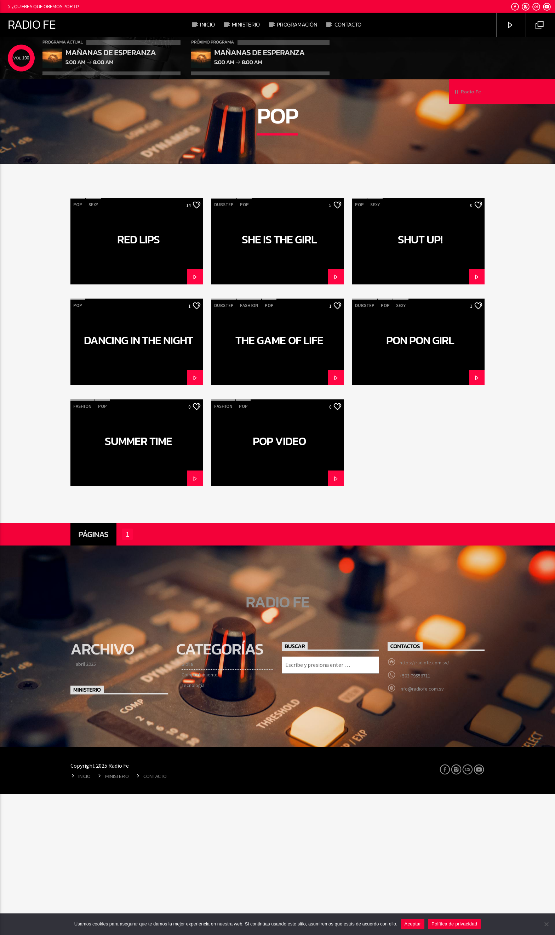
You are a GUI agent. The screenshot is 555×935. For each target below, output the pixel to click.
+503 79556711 (415, 818)
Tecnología (193, 828)
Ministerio (246, 24)
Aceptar (413, 924)
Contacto (347, 24)
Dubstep (224, 348)
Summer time (138, 584)
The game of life (279, 483)
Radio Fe (32, 24)
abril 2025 (86, 807)
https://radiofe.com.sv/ (424, 805)
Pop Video (279, 584)
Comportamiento (200, 817)
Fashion (249, 448)
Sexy (93, 348)
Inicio (207, 24)
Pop (77, 348)
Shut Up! (420, 382)
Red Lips (138, 382)
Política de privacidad (454, 924)
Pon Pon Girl (420, 483)
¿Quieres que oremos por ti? (43, 6)
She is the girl (279, 382)
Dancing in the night (138, 483)
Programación (297, 24)
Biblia (187, 807)
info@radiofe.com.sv (422, 832)
